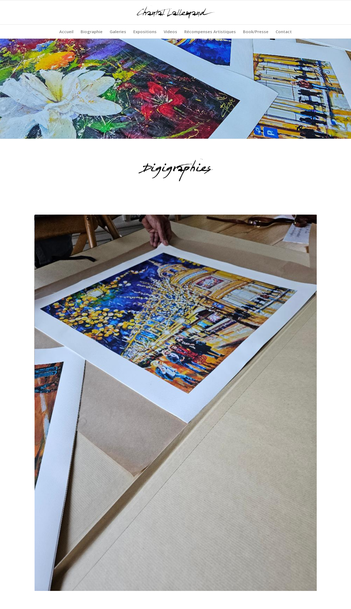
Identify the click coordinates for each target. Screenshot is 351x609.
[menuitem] (66, 31)
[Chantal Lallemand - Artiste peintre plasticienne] (175, 12)
